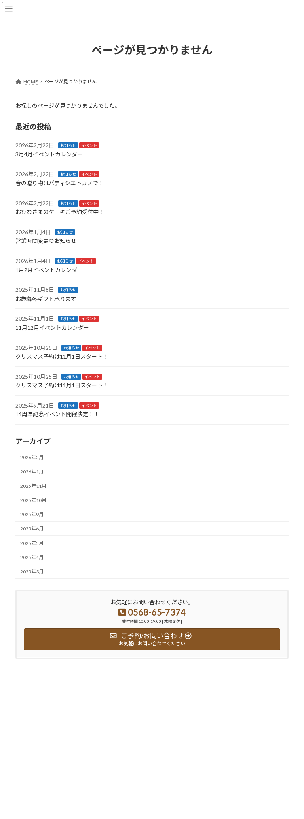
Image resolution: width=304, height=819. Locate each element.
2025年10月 (33, 500)
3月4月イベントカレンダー (49, 154)
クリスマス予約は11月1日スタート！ (61, 356)
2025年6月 (32, 529)
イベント (89, 145)
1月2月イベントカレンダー (49, 269)
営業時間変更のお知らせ (45, 240)
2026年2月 (32, 457)
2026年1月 (32, 472)
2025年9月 (32, 514)
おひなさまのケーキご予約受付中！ (59, 212)
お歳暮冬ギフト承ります (45, 298)
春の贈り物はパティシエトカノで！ (59, 183)
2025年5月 (32, 543)
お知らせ (68, 145)
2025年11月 (33, 486)
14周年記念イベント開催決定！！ (57, 414)
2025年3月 (32, 572)
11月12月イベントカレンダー (52, 327)
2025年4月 (32, 557)
